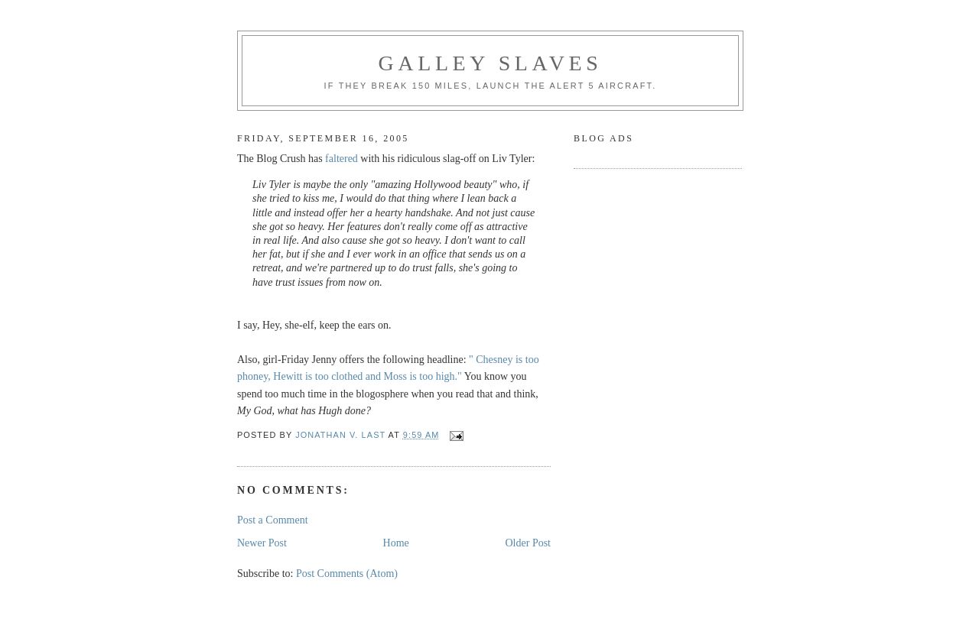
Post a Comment (272, 520)
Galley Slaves (491, 63)
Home (396, 543)
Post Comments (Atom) (347, 573)
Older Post (528, 543)
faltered (341, 158)
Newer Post (262, 543)
